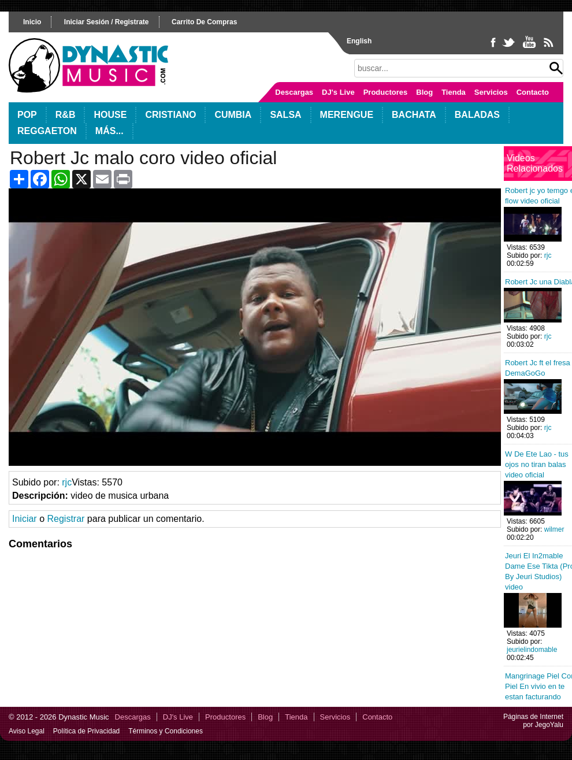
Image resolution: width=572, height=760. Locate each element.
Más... (109, 131)
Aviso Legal (26, 731)
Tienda (453, 92)
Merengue (346, 115)
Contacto (533, 92)
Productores (385, 92)
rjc (67, 482)
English (359, 41)
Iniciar (24, 519)
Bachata (414, 115)
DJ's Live (338, 92)
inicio (32, 22)
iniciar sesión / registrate (106, 22)
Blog (424, 92)
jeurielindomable (532, 650)
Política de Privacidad (86, 731)
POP (27, 115)
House (110, 115)
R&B (65, 115)
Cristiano (170, 115)
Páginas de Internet (533, 717)
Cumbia (232, 115)
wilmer (554, 529)
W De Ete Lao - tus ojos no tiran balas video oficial (537, 464)
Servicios (491, 92)
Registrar (65, 519)
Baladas (477, 115)
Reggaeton (47, 131)
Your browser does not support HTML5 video (255, 327)
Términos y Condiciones (165, 731)
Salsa (285, 115)
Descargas (294, 92)
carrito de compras (204, 22)
